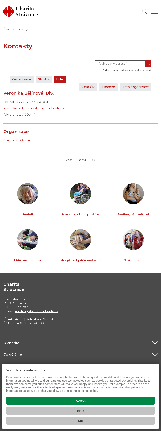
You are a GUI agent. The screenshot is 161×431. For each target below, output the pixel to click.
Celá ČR (88, 87)
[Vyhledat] (144, 11)
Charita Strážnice (16, 140)
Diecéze (108, 87)
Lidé (59, 79)
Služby (43, 79)
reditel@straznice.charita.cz (36, 311)
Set (80, 420)
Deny (80, 410)
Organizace (21, 79)
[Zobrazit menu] (154, 11)
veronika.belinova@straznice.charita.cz (33, 108)
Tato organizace (135, 87)
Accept (81, 400)
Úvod (7, 29)
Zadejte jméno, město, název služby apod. (126, 70)
